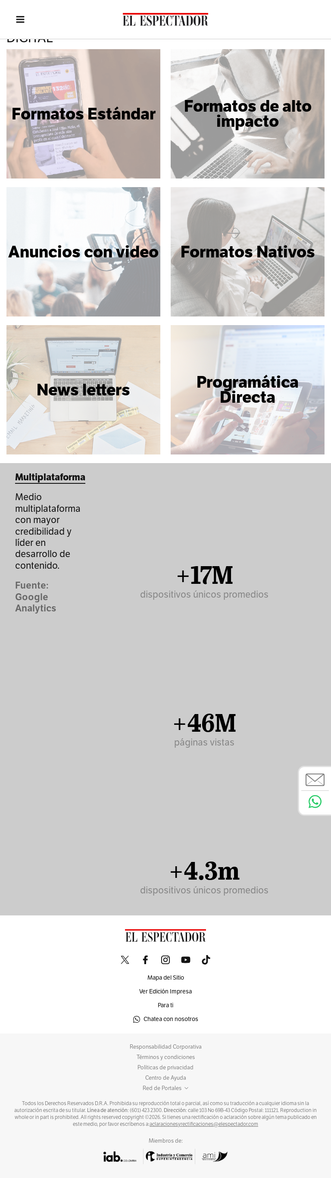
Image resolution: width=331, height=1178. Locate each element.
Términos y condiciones (166, 1057)
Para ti (165, 1005)
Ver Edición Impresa (165, 991)
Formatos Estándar (84, 113)
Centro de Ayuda (165, 1078)
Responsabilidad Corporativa (166, 1047)
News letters (83, 389)
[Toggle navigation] (15, 19)
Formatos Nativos (248, 251)
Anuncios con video (83, 251)
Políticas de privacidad (165, 1068)
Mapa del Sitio (165, 977)
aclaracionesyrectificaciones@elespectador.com (204, 1124)
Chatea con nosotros (165, 1019)
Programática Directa (248, 389)
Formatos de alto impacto (248, 114)
